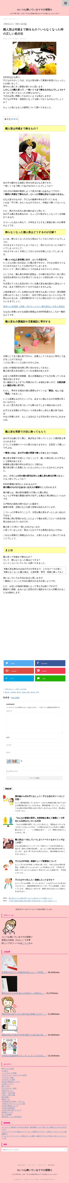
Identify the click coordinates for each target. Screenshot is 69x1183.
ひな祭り (5, 1071)
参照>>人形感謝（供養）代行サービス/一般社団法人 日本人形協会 (34, 306)
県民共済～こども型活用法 (12, 1117)
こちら (25, 943)
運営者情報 (51, 1165)
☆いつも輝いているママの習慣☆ (34, 9)
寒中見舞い (6, 1097)
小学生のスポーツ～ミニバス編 (13, 1104)
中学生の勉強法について (11, 1082)
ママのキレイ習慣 (8, 1079)
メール (9, 745)
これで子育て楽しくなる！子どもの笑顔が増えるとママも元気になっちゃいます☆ (34, 1174)
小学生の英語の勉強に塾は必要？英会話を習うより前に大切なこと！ (33, 901)
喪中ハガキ (6, 1086)
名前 (8, 737)
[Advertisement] (34, 612)
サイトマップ (31, 1165)
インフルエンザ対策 (9, 1073)
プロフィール (42, 1165)
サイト (8, 752)
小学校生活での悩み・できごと (13, 1101)
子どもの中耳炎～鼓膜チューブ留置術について (36, 861)
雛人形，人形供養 (10, 692)
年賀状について (7, 1112)
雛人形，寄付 (35, 692)
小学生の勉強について (10, 1106)
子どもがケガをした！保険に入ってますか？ (35, 880)
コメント (9, 711)
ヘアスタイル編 (7, 1077)
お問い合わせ (21, 1165)
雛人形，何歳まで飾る (23, 692)
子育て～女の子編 (20, 689)
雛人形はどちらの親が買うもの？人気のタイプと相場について (30, 898)
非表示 (14, 119)
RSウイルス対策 (8, 1069)
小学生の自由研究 (8, 1108)
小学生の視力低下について (12, 1110)
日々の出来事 (7, 1114)
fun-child (15, 697)
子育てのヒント (9, 689)
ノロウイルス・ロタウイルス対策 (14, 1075)
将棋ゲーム (6, 1099)
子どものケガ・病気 (9, 1088)
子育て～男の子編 (8, 1095)
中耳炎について (7, 1084)
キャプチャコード (12, 771)
